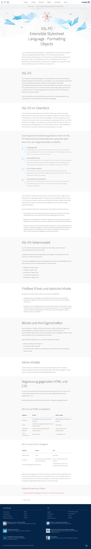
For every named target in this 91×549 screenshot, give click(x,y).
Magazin (49, 512)
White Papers (50, 514)
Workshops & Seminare (8, 518)
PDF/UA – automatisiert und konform (59, 522)
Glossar (69, 515)
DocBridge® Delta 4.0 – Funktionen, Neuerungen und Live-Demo (22, 523)
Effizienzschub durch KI (13, 529)
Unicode (70, 517)
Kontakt (25, 517)
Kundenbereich (6, 514)
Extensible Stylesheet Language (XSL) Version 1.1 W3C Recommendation (43, 493)
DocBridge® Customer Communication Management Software (64, 538)
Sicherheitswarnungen (73, 511)
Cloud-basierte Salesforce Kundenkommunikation (62, 529)
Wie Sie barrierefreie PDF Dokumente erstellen (61, 523)
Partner (25, 513)
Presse (25, 511)
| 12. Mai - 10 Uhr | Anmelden (16, 522)
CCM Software (54, 536)
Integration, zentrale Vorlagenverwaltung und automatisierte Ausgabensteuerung (64, 531)
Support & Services (7, 516)
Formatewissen (71, 513)
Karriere (25, 515)
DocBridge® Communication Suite (16, 536)
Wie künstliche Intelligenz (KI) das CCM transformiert (19, 530)
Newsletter (49, 516)
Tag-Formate (89, 25)
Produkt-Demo (6, 512)
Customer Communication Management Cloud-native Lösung (17, 538)
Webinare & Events (51, 518)
